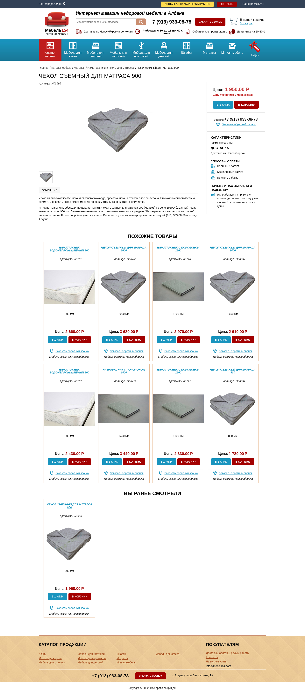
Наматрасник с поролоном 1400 (124, 371)
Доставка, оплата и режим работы (187, 4)
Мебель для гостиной (118, 48)
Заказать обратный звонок (239, 124)
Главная (44, 67)
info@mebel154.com (218, 666)
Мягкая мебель (232, 46)
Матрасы (209, 46)
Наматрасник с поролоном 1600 (178, 371)
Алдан (57, 3)
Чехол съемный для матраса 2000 (124, 249)
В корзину (246, 104)
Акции (255, 48)
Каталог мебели (50, 48)
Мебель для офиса (167, 653)
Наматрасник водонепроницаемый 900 (69, 249)
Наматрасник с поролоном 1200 (178, 249)
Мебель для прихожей (141, 48)
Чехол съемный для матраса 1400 (233, 249)
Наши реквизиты (253, 3)
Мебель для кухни (72, 48)
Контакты (227, 4)
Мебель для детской (163, 48)
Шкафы (186, 46)
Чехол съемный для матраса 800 (233, 371)
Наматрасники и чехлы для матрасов (111, 67)
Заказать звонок (210, 21)
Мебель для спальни (95, 48)
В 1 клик (223, 104)
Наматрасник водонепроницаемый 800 (69, 371)
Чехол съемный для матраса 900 (69, 506)
